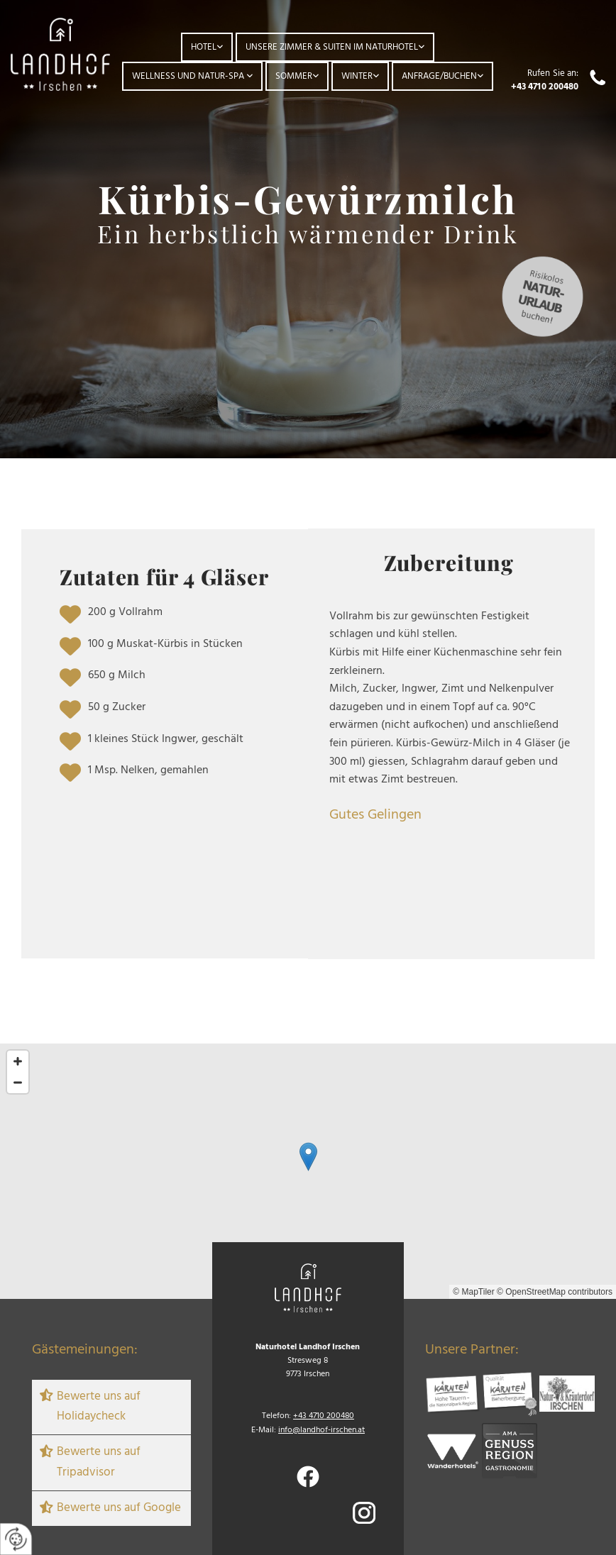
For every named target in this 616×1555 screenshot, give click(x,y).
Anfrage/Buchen (439, 76)
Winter (357, 76)
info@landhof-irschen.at (321, 1430)
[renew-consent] (16, 1539)
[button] (308, 1156)
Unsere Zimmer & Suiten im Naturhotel (332, 47)
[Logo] (60, 54)
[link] (207, 47)
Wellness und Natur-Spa (189, 76)
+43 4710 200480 (545, 86)
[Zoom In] (17, 1061)
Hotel (203, 47)
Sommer (293, 76)
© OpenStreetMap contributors (554, 1292)
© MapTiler (473, 1292)
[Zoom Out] (17, 1082)
